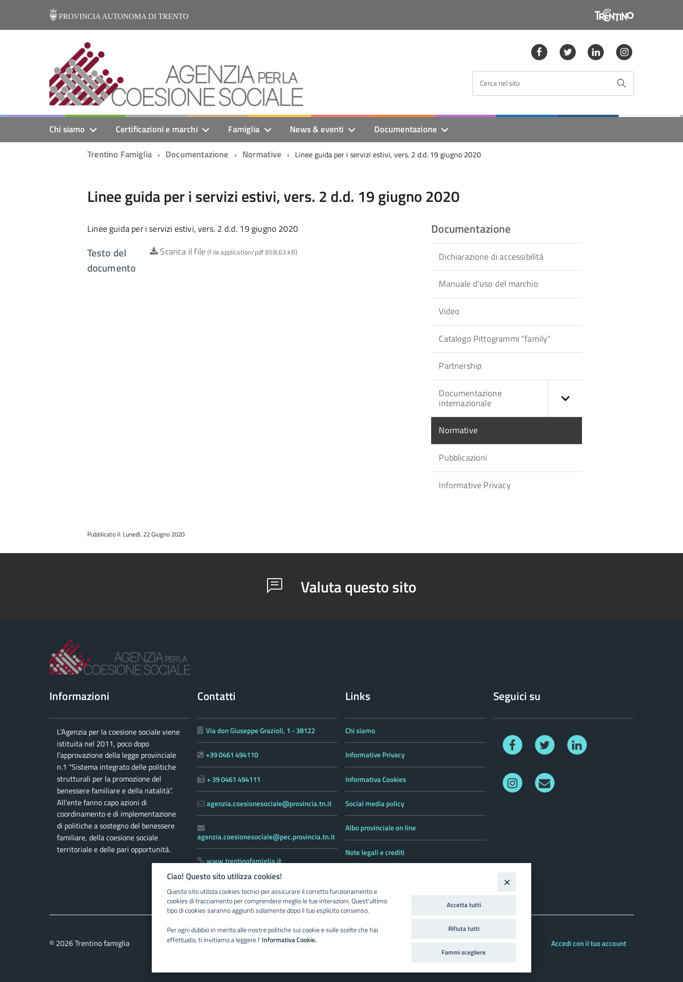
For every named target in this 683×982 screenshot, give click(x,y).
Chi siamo (67, 129)
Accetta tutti (464, 904)
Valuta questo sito (341, 586)
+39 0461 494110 (232, 754)
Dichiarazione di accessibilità (491, 256)
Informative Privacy (474, 485)
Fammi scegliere (464, 952)
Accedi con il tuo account (588, 943)
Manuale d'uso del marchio (488, 283)
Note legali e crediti (375, 852)
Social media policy (374, 803)
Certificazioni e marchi (157, 129)
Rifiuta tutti (464, 928)
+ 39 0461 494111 (233, 779)
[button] (565, 398)
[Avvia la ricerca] (621, 83)
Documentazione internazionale (510, 398)
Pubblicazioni (463, 457)
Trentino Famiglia (119, 154)
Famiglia (243, 129)
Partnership (460, 365)
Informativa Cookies (375, 779)
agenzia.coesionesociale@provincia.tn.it (269, 803)
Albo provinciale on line (380, 827)
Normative (262, 154)
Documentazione (405, 129)
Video (449, 311)
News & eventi (316, 129)
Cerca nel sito (500, 84)
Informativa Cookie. (289, 940)
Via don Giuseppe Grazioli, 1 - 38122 (260, 730)
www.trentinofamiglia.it (243, 860)
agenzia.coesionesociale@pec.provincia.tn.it (266, 836)
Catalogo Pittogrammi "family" (495, 338)
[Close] (507, 882)
